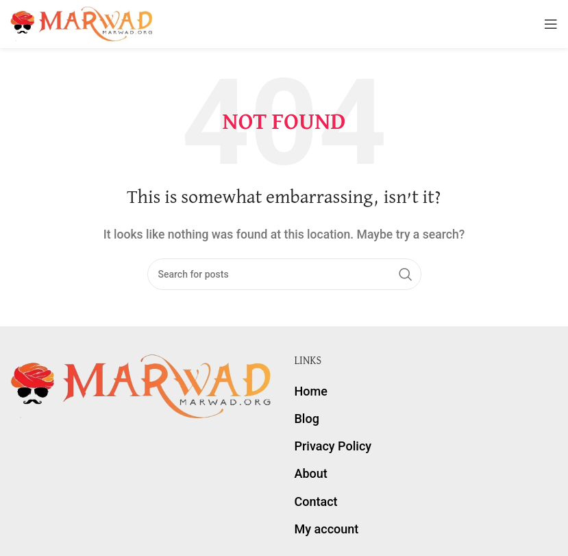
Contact (316, 501)
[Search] (284, 274)
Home (311, 391)
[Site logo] (82, 22)
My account (327, 529)
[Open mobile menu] (551, 24)
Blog (307, 418)
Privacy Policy (333, 446)
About (311, 473)
